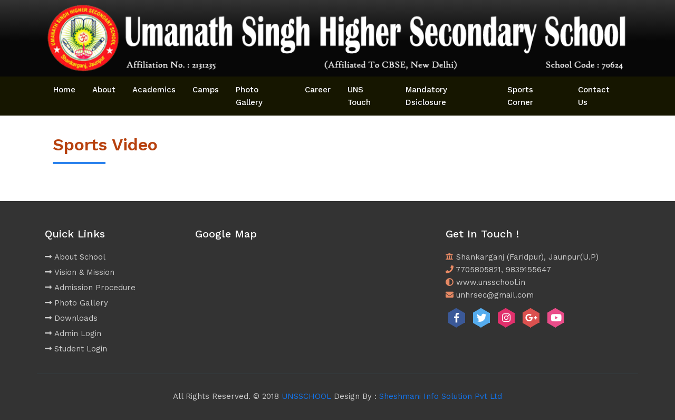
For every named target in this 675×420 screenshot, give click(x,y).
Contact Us (594, 96)
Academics (154, 89)
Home (64, 89)
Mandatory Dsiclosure (426, 96)
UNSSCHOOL (306, 396)
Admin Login (73, 333)
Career (318, 89)
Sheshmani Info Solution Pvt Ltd (440, 396)
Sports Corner (520, 96)
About (103, 89)
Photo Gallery (249, 96)
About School (75, 257)
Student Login (76, 349)
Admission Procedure (90, 287)
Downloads (71, 318)
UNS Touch (359, 96)
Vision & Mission (79, 272)
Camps (205, 89)
